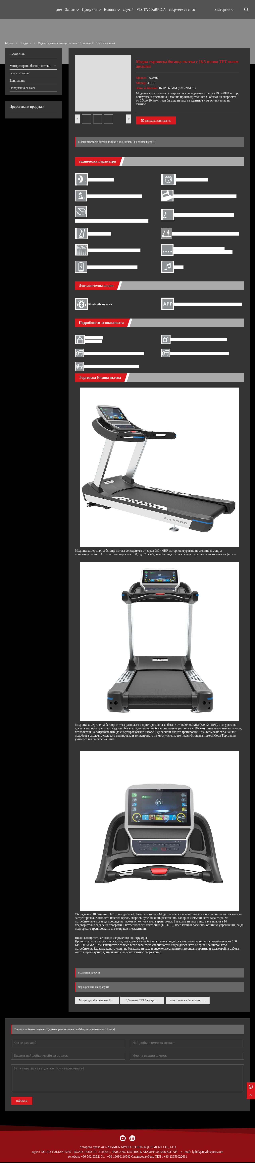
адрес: (36, 1152)
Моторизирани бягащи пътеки (30, 65)
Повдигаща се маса (22, 88)
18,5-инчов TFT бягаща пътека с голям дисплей (144, 1000)
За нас (70, 10)
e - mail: (185, 1152)
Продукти (89, 10)
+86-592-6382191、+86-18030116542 (105, 1157)
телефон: (74, 1157)
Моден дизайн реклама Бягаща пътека (99, 1000)
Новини (110, 10)
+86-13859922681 (175, 1157)
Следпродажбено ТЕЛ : (147, 1157)
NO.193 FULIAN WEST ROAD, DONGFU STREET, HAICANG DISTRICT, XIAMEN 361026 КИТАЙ (109, 1152)
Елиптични (17, 80)
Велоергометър (20, 73)
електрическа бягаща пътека (190, 1000)
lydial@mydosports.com (207, 1152)
